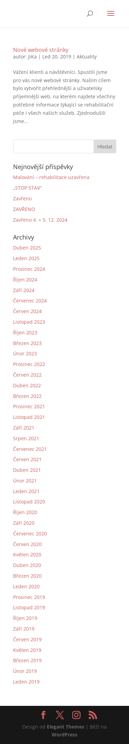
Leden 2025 (26, 258)
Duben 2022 (27, 385)
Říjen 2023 (25, 332)
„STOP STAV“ (27, 188)
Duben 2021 (27, 470)
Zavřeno (22, 198)
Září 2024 (23, 290)
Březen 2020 (27, 576)
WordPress (64, 734)
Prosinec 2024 (29, 269)
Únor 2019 (25, 671)
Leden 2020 (26, 586)
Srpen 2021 (26, 438)
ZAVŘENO (24, 209)
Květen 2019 (27, 650)
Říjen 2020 (25, 512)
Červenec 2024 (30, 300)
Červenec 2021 (30, 449)
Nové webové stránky (40, 50)
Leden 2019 (26, 681)
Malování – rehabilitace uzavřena (51, 177)
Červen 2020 (27, 544)
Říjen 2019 (25, 618)
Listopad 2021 (29, 417)
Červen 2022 (27, 374)
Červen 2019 (27, 639)
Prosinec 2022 (29, 364)
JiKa (32, 56)
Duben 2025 (27, 247)
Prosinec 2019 (29, 597)
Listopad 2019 (29, 607)
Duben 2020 (27, 565)
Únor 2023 (25, 353)
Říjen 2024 (25, 279)
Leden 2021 (26, 491)
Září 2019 (23, 628)
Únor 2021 (25, 480)
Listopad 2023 (29, 322)
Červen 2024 (27, 311)
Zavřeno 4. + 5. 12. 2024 (40, 219)
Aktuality (87, 56)
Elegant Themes (65, 726)
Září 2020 (23, 523)
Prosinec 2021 (29, 406)
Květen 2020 (27, 554)
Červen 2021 (27, 459)
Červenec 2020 (30, 533)
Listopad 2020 (29, 501)
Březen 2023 (27, 343)
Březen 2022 (27, 396)
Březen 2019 (27, 660)
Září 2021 (23, 427)
